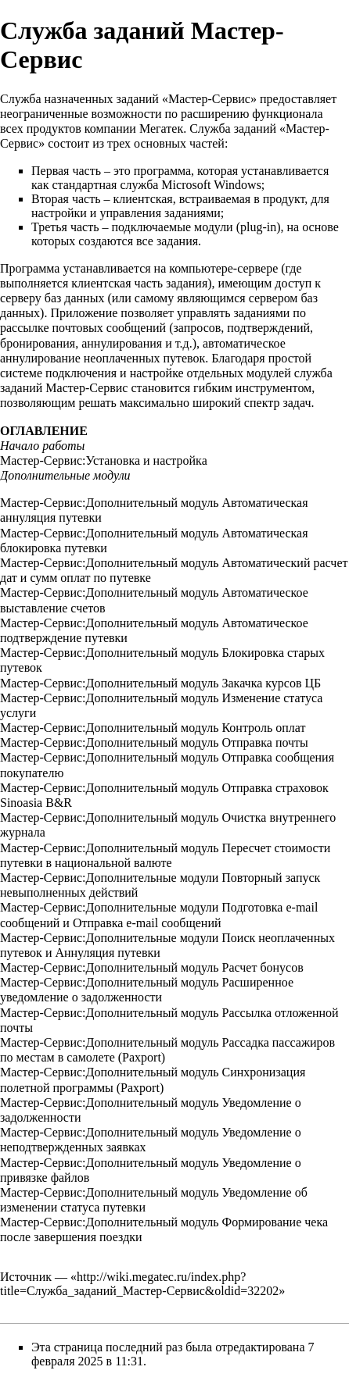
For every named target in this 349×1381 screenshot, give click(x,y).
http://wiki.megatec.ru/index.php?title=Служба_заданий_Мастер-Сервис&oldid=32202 (139, 1283)
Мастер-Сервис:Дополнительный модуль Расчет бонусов (152, 967)
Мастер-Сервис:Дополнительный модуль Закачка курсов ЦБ (160, 683)
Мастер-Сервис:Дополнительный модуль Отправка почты (154, 742)
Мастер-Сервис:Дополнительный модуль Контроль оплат (152, 727)
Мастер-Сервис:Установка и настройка (103, 460)
